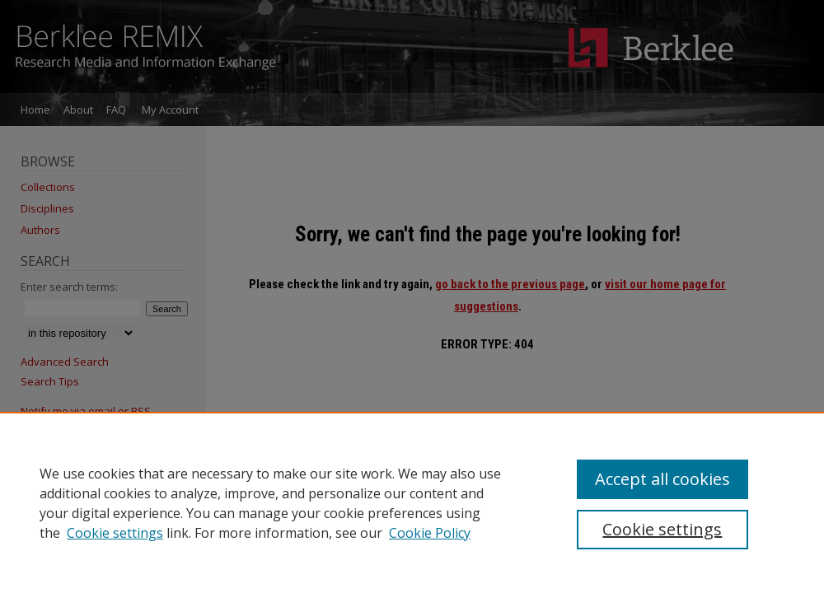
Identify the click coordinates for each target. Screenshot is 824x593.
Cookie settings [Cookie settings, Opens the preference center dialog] (662, 529)
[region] (412, 502)
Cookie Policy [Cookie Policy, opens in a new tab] (430, 533)
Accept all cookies (662, 479)
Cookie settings (115, 533)
